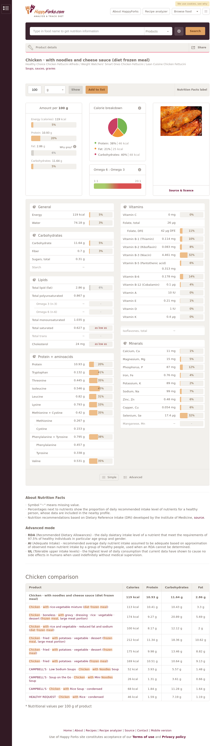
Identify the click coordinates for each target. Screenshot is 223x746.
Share (202, 47)
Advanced (135, 477)
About (79, 730)
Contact (142, 730)
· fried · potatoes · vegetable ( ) (68, 661)
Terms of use (143, 737)
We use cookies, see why (192, 3)
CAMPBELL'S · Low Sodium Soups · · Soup (74, 669)
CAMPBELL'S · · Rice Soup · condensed (65, 688)
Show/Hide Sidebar (6, 9)
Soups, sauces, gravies (40, 68)
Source (129, 730)
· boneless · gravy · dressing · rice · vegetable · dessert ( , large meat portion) (71, 616)
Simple (112, 477)
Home (68, 730)
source (199, 517)
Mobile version (161, 730)
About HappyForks (126, 11)
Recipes (91, 730)
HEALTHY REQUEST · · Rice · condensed (66, 697)
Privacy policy (174, 737)
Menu (206, 11)
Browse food (183, 11)
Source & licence (181, 190)
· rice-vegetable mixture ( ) (68, 607)
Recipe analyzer (156, 11)
